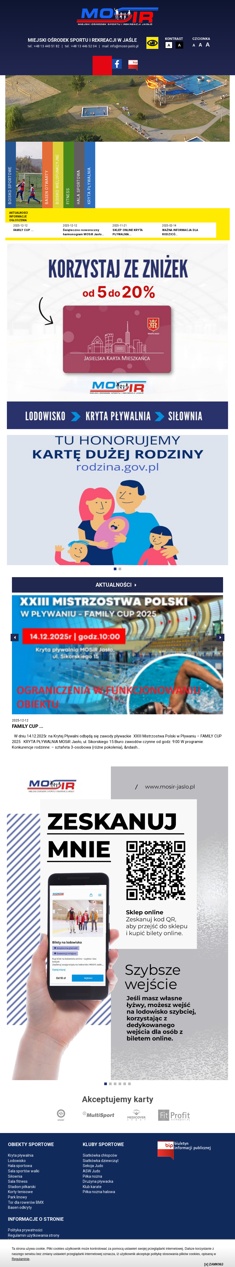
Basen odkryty (20, 1207)
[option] (117, 121)
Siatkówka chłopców (100, 1155)
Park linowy (17, 1197)
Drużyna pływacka (98, 1181)
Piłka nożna (92, 1176)
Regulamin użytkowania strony (33, 1235)
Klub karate (92, 1187)
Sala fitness (18, 1181)
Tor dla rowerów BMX (26, 1202)
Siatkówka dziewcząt (101, 1161)
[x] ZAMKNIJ (213, 1264)
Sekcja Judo (93, 1166)
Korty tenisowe (20, 1192)
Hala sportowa (20, 1166)
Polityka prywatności (25, 1230)
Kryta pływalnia (20, 1155)
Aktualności (113, 585)
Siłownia (15, 1176)
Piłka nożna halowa (99, 1192)
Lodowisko (17, 1161)
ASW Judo (91, 1171)
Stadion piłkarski (22, 1187)
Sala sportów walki (23, 1171)
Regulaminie (20, 1259)
